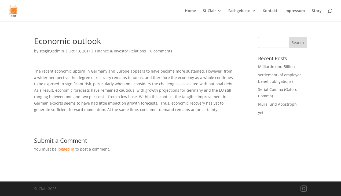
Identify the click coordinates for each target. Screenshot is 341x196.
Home (190, 11)
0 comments (161, 51)
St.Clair (209, 11)
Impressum (294, 11)
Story (317, 11)
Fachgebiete (239, 11)
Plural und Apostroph (277, 104)
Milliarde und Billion (276, 66)
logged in (66, 149)
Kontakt (270, 11)
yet (260, 112)
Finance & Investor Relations (120, 51)
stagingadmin (51, 51)
